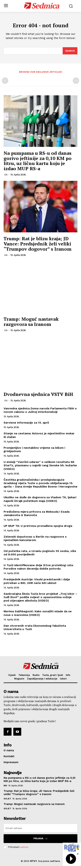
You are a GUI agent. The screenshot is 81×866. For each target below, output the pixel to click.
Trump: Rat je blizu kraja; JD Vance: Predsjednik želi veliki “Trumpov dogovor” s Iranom (37, 243)
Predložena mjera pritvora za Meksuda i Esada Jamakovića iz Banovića (36, 513)
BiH (5, 785)
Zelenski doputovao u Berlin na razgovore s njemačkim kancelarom (35, 538)
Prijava (40, 838)
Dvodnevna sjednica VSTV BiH (38, 394)
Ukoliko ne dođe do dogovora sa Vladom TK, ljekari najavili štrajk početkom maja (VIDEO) (40, 499)
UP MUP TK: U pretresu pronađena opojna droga (38, 526)
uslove (24, 847)
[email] (40, 828)
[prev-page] (5, 80)
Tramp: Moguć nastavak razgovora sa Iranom (31, 321)
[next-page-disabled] (76, 80)
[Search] (70, 50)
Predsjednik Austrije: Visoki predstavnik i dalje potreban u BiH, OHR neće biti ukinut (37, 581)
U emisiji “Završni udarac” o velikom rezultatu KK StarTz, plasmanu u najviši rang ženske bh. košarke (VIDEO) (40, 465)
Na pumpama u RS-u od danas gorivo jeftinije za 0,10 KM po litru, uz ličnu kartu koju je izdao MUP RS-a (37, 160)
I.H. (6, 174)
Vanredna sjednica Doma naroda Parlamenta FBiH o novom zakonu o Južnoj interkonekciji (40, 410)
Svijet (7, 798)
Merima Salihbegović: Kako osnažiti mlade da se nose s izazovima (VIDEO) (38, 613)
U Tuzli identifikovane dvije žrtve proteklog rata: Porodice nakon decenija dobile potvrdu (38, 566)
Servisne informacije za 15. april (26, 422)
